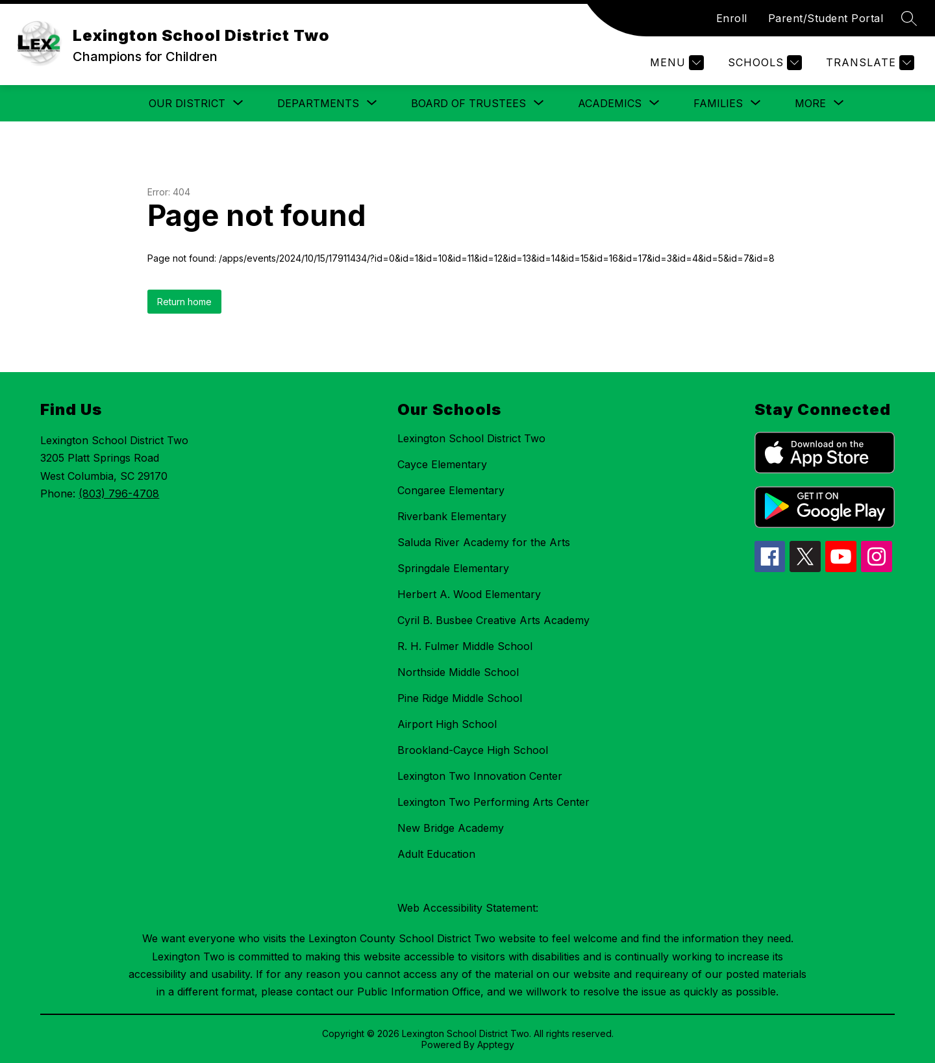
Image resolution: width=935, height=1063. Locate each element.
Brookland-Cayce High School (472, 750)
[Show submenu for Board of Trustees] (468, 103)
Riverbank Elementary (451, 516)
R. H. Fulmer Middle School (464, 646)
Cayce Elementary (442, 464)
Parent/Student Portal (826, 18)
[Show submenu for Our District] (187, 103)
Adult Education (436, 853)
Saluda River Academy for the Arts (483, 542)
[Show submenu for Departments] (318, 103)
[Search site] (909, 18)
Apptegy (495, 1044)
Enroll (731, 18)
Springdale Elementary (453, 568)
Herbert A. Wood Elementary (469, 594)
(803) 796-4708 (119, 493)
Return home (184, 301)
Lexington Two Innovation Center (479, 775)
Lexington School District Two (471, 438)
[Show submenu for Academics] (610, 103)
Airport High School (447, 724)
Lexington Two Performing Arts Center (493, 801)
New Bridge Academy (450, 827)
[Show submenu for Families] (718, 103)
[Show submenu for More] (810, 103)
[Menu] (675, 63)
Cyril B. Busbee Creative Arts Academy (493, 620)
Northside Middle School (458, 672)
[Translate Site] (868, 63)
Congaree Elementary (451, 490)
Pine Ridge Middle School (459, 698)
